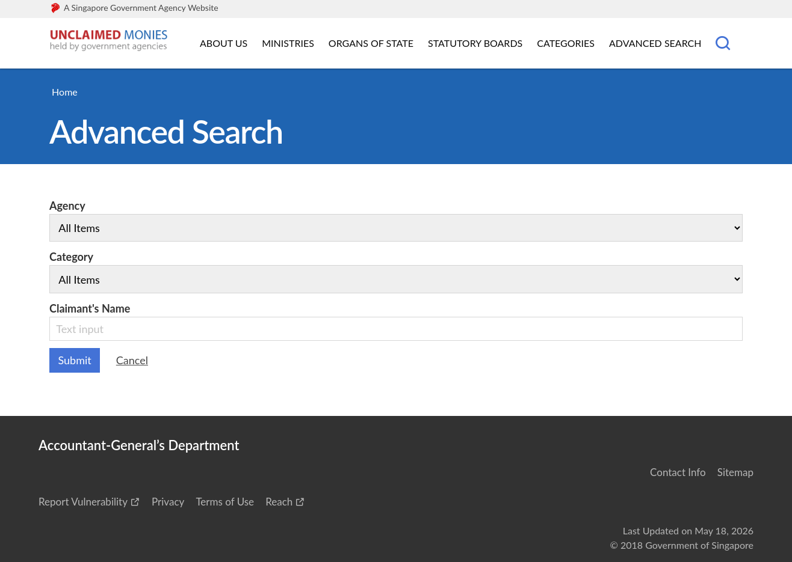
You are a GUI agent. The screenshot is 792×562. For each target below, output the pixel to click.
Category (396, 271)
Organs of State (371, 43)
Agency (396, 220)
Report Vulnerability (83, 501)
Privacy (168, 501)
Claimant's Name (396, 321)
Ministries (288, 43)
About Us (223, 43)
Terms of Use (225, 501)
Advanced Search (655, 43)
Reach (278, 501)
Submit (74, 360)
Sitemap (735, 472)
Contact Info (678, 472)
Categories (566, 43)
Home (64, 91)
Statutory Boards (475, 43)
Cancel (132, 360)
